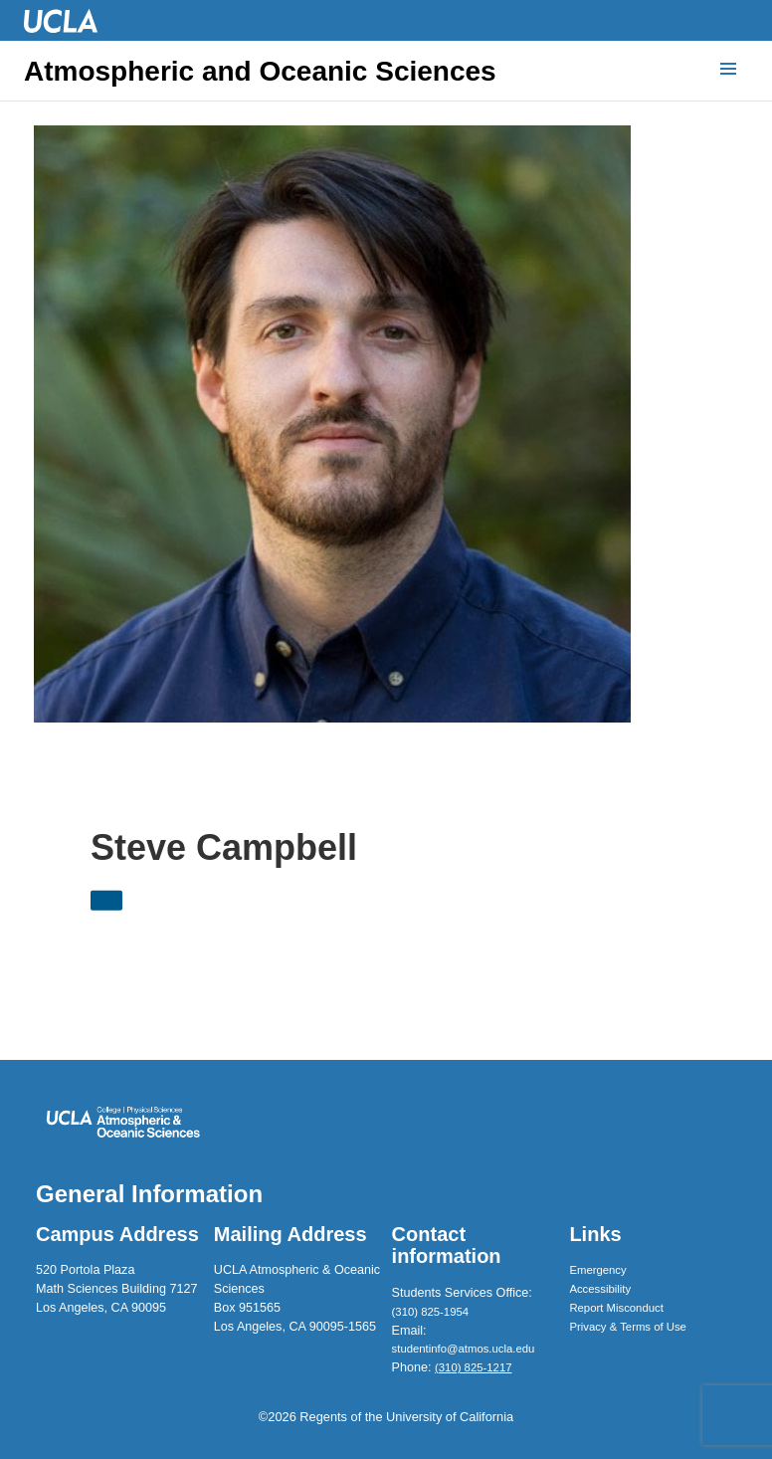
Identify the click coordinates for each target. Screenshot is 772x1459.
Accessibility (600, 1289)
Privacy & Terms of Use (627, 1327)
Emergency (597, 1270)
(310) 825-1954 (430, 1312)
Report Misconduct (616, 1308)
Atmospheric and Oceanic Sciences (260, 72)
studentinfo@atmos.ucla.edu (463, 1349)
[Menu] (728, 70)
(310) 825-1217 (473, 1367)
